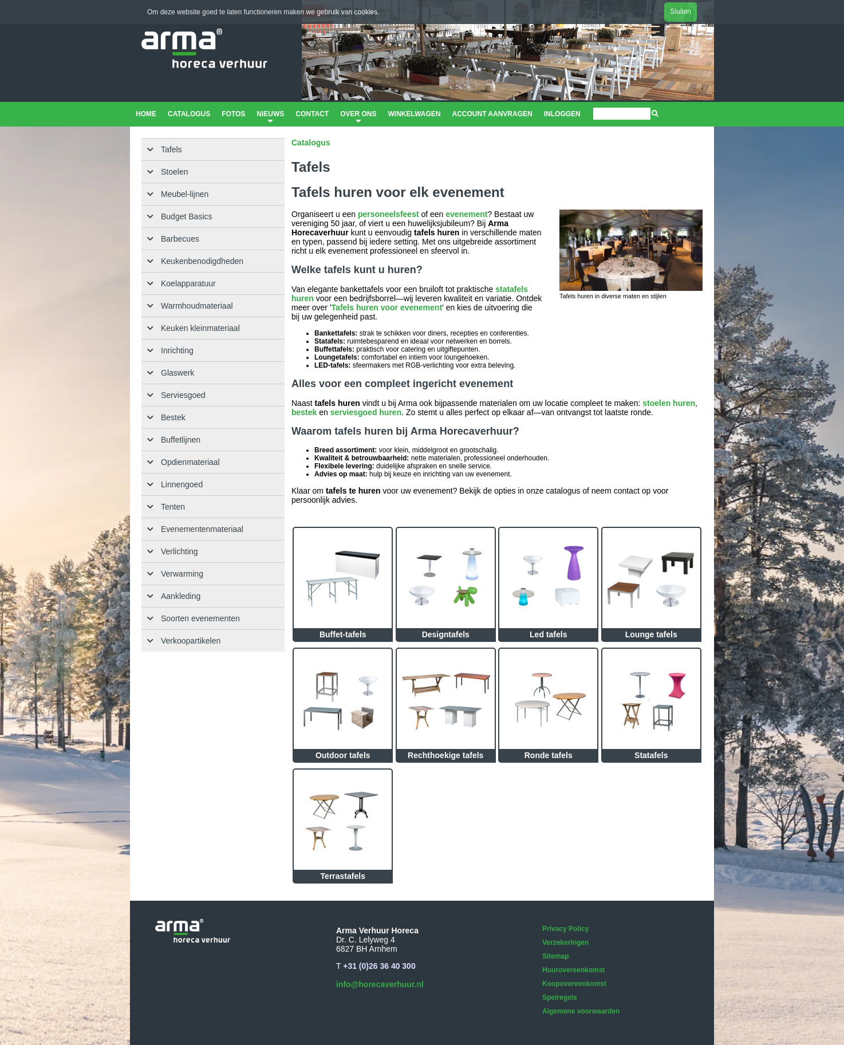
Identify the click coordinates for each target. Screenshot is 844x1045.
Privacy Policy (565, 929)
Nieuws (270, 117)
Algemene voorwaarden (581, 1011)
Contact (312, 114)
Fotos (233, 114)
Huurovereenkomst (573, 970)
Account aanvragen (492, 114)
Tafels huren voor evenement (387, 307)
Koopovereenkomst (574, 984)
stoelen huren (668, 403)
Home (146, 114)
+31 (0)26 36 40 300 (379, 966)
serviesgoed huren (366, 412)
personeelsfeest (388, 214)
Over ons (358, 117)
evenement (466, 214)
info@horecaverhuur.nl (380, 984)
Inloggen (562, 114)
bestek (304, 412)
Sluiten (680, 11)
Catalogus (189, 114)
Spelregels (559, 997)
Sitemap (555, 956)
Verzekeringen (565, 942)
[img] (655, 113)
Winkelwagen (414, 114)
